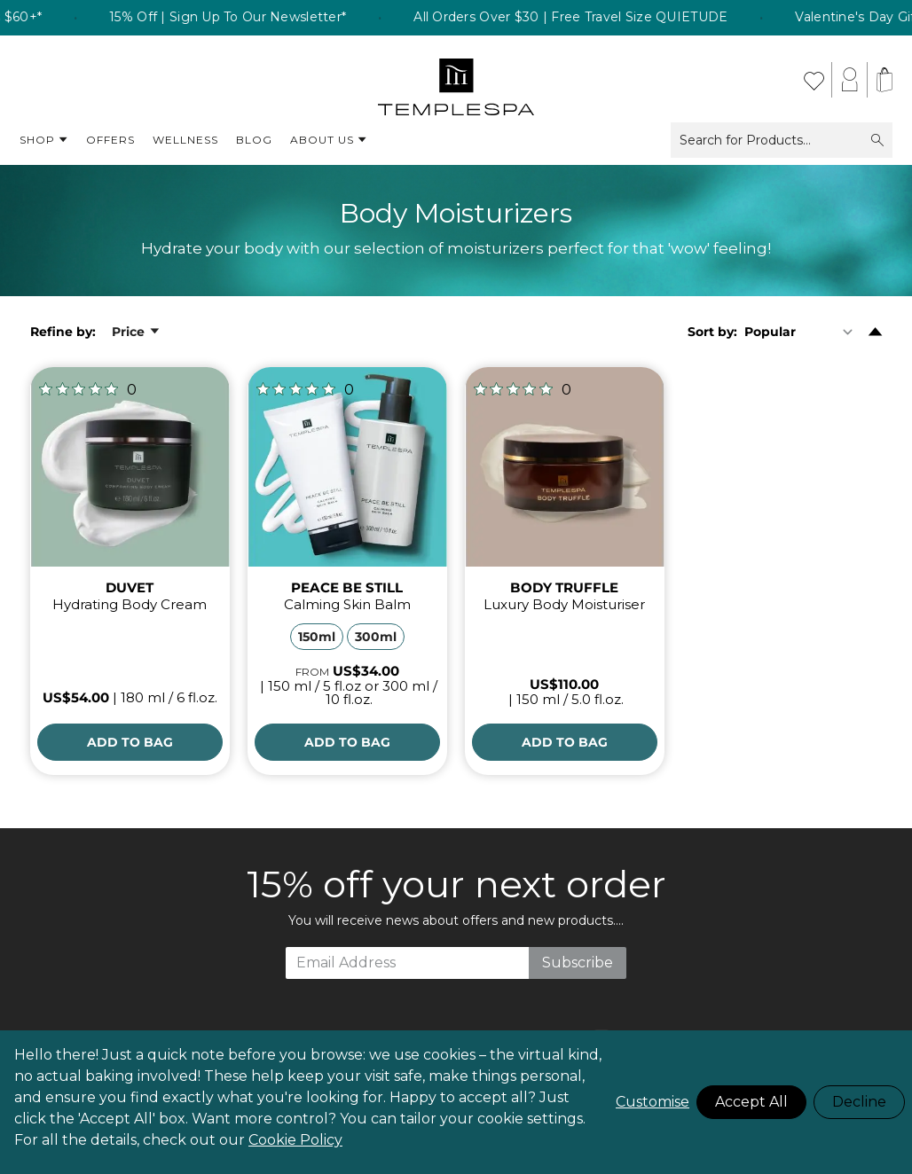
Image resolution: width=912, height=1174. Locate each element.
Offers (110, 139)
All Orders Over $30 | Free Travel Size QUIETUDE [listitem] (594, 18)
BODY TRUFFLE (564, 587)
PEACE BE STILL (347, 587)
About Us (328, 140)
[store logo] (456, 79)
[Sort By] (802, 331)
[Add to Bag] (130, 742)
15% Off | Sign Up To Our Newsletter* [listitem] (250, 18)
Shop (44, 140)
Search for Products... (782, 140)
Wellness (185, 139)
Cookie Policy (295, 1139)
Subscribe (577, 962)
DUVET (129, 587)
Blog (254, 139)
